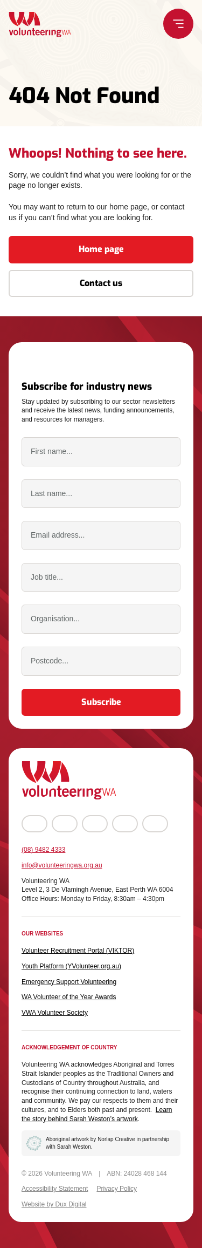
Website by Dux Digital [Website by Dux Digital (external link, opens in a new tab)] (54, 1204)
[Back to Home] (39, 24)
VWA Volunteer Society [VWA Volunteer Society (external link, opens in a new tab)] (55, 1012)
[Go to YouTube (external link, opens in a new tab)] (95, 823)
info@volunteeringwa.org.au (62, 865)
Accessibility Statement (55, 1188)
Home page (101, 249)
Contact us (101, 283)
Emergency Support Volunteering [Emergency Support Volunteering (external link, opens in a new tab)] (69, 982)
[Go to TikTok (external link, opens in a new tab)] (155, 823)
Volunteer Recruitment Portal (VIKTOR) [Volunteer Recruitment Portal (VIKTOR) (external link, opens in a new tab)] (78, 950)
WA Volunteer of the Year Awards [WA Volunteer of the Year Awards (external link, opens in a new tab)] (69, 997)
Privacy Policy (116, 1188)
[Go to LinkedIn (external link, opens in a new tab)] (125, 823)
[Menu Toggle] (179, 24)
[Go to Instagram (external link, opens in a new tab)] (65, 823)
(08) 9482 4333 (43, 849)
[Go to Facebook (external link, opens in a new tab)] (34, 823)
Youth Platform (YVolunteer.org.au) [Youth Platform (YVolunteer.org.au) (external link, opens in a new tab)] (71, 966)
